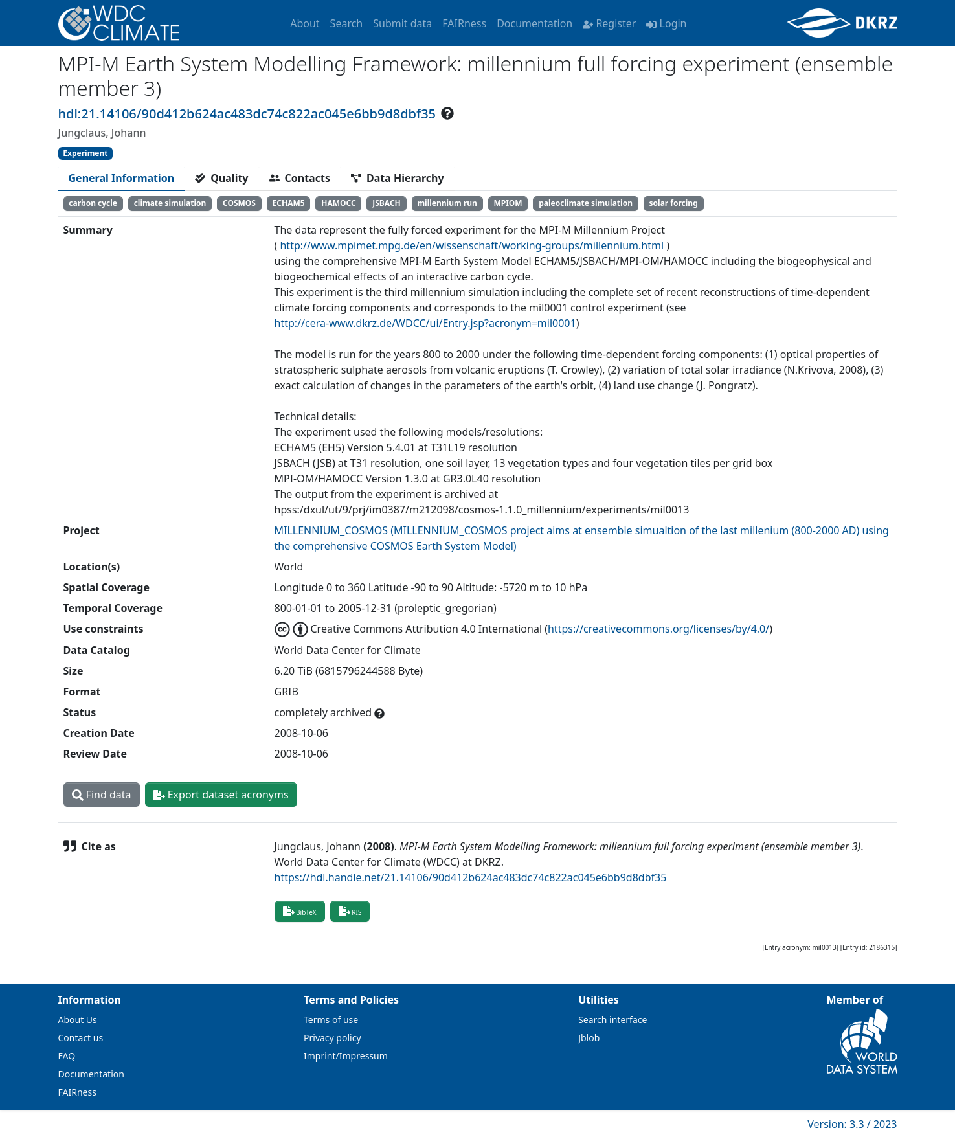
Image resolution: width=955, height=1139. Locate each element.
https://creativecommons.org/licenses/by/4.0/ (658, 629)
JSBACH (386, 203)
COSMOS (239, 203)
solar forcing (673, 203)
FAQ (67, 1056)
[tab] (121, 178)
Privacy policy (332, 1038)
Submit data (402, 23)
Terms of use (331, 1019)
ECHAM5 (289, 203)
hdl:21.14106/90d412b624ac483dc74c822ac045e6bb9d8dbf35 (247, 113)
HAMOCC (338, 203)
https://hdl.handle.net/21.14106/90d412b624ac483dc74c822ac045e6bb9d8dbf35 (471, 877)
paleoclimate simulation (586, 203)
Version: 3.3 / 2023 (852, 1124)
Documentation (534, 23)
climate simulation (170, 203)
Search (346, 23)
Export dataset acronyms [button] (221, 794)
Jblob (589, 1038)
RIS (350, 911)
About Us (77, 1019)
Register (609, 23)
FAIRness (464, 23)
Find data (101, 794)
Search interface (612, 1019)
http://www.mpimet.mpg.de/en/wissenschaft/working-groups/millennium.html (472, 245)
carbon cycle (93, 203)
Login (666, 23)
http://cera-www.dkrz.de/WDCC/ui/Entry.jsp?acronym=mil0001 (425, 323)
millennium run (447, 203)
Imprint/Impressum (346, 1056)
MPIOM (507, 203)
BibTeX (300, 911)
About (304, 23)
